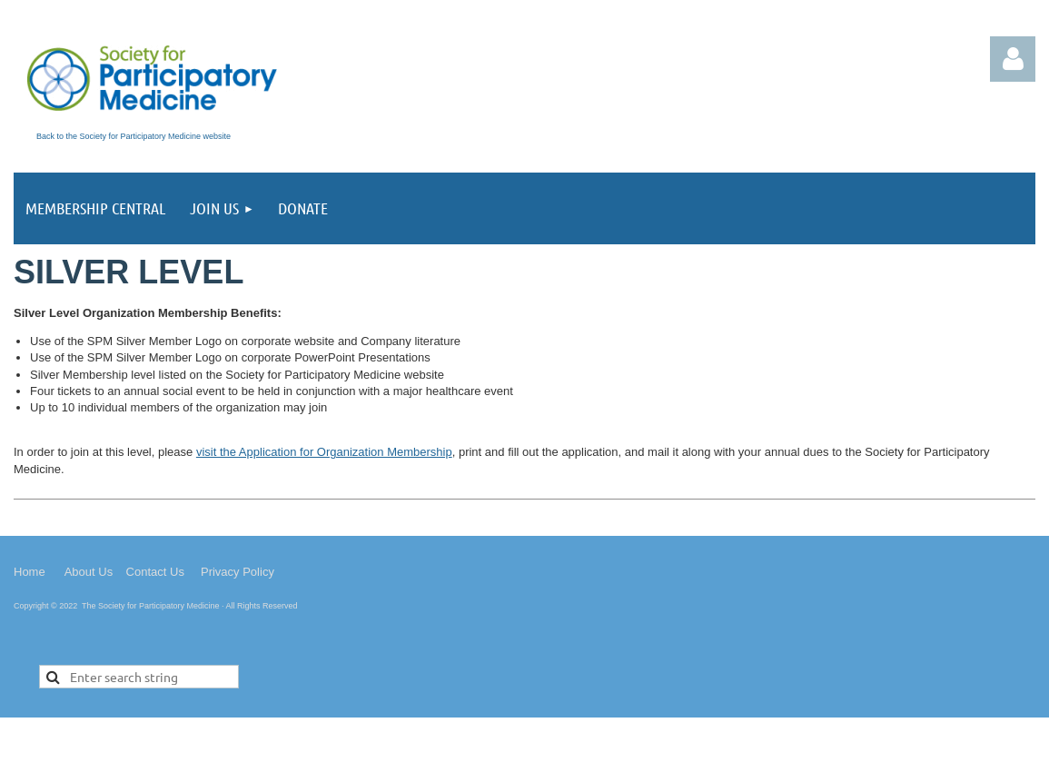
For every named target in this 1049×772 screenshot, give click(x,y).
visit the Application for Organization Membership (324, 452)
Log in (1012, 59)
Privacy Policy (237, 572)
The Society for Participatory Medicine (151, 605)
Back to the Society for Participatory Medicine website (133, 136)
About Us (88, 572)
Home (29, 572)
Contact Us (155, 572)
